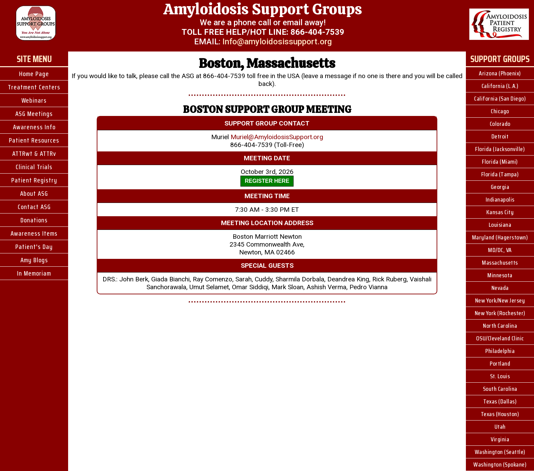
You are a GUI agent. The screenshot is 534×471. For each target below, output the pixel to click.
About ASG (34, 193)
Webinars (34, 100)
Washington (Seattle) (500, 452)
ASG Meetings (34, 113)
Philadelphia (500, 351)
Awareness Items (34, 233)
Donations (34, 220)
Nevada (500, 288)
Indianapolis (500, 199)
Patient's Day (34, 246)
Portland (500, 363)
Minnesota (500, 275)
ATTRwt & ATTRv (34, 153)
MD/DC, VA (500, 250)
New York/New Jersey (500, 300)
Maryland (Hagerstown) (500, 237)
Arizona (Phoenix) (500, 73)
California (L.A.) (500, 86)
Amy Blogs (34, 260)
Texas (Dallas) (500, 401)
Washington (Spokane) (500, 464)
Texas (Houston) (500, 414)
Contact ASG (34, 207)
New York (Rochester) (500, 313)
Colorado (500, 124)
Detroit (500, 136)
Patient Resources (34, 140)
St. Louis (500, 376)
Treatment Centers (34, 87)
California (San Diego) (500, 98)
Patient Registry (34, 180)
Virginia (500, 439)
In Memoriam (34, 273)
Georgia (500, 187)
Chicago (500, 111)
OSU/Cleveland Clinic (500, 338)
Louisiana (500, 225)
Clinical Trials (34, 167)
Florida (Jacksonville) (500, 149)
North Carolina (500, 325)
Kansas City (500, 212)
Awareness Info (34, 127)
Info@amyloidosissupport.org (277, 41)
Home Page (34, 74)
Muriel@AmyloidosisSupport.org (277, 137)
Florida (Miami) (500, 161)
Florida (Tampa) (500, 174)
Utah (500, 426)
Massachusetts (500, 262)
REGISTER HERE (267, 181)
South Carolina (500, 389)
